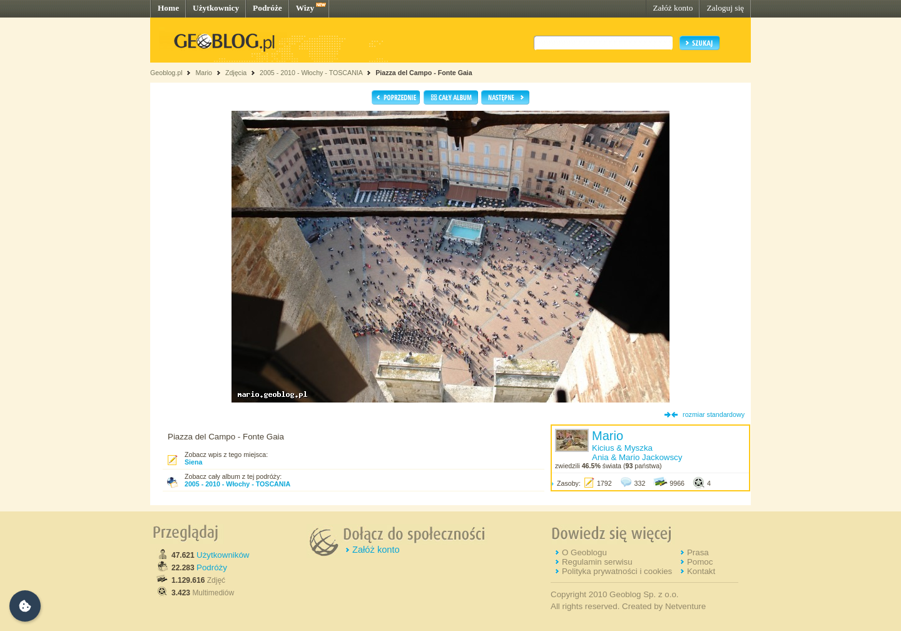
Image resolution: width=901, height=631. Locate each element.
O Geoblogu (584, 552)
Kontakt (701, 571)
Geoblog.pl (166, 72)
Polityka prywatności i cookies (617, 571)
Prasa (698, 552)
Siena (193, 462)
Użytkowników (222, 555)
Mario (203, 72)
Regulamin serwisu (597, 562)
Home (168, 8)
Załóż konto (673, 8)
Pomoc (700, 562)
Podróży (211, 567)
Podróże (267, 8)
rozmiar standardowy (714, 414)
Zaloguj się (725, 8)
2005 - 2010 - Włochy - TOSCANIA (311, 72)
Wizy (305, 8)
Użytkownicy (216, 8)
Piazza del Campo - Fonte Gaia (423, 72)
